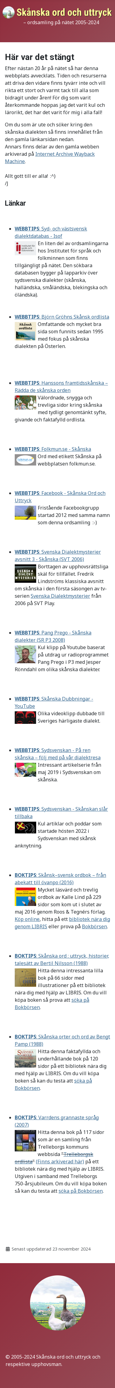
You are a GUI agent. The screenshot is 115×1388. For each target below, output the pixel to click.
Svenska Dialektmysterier (60, 596)
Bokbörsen (94, 926)
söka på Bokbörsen (81, 1191)
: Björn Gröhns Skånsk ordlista (62, 316)
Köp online (27, 919)
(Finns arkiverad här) (60, 1161)
